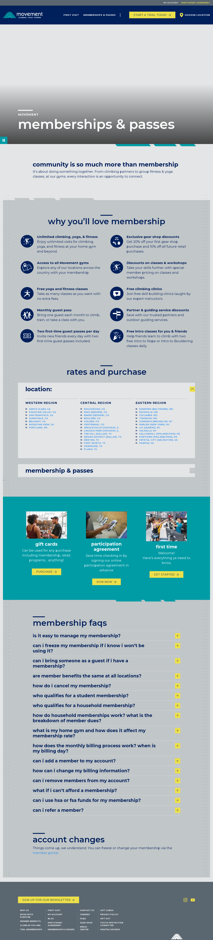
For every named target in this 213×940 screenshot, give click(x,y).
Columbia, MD (148, 418)
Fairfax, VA (146, 446)
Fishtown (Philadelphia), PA (158, 440)
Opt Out (105, 933)
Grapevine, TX (93, 449)
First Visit (71, 15)
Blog (51, 933)
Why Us (24, 925)
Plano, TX (90, 452)
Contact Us (87, 925)
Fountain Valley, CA (42, 415)
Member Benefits (30, 936)
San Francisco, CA (41, 418)
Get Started (164, 578)
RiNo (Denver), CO (95, 415)
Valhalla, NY (147, 434)
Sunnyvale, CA (38, 421)
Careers (85, 929)
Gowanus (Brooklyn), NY (155, 424)
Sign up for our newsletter (46, 914)
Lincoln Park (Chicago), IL (101, 434)
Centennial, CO (94, 428)
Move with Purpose (26, 930)
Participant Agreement (195, 3)
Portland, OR (38, 431)
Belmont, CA (37, 424)
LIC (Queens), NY (149, 431)
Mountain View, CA (41, 428)
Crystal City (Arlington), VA (158, 443)
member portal (45, 871)
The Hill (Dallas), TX (98, 437)
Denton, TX (91, 443)
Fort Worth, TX (94, 446)
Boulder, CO (92, 421)
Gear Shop (86, 937)
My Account (171, 3)
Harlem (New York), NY (154, 428)
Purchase (44, 575)
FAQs (83, 933)
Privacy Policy (109, 929)
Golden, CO (91, 424)
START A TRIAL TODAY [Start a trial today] (150, 15)
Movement (28, 114)
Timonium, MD (148, 421)
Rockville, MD (148, 415)
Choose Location (197, 15)
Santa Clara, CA (39, 412)
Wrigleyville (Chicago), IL (101, 431)
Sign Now (104, 585)
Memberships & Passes (99, 15)
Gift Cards (106, 925)
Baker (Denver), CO (96, 418)
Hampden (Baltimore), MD (156, 412)
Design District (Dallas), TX (102, 440)
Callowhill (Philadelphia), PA (159, 437)
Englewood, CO (94, 412)
